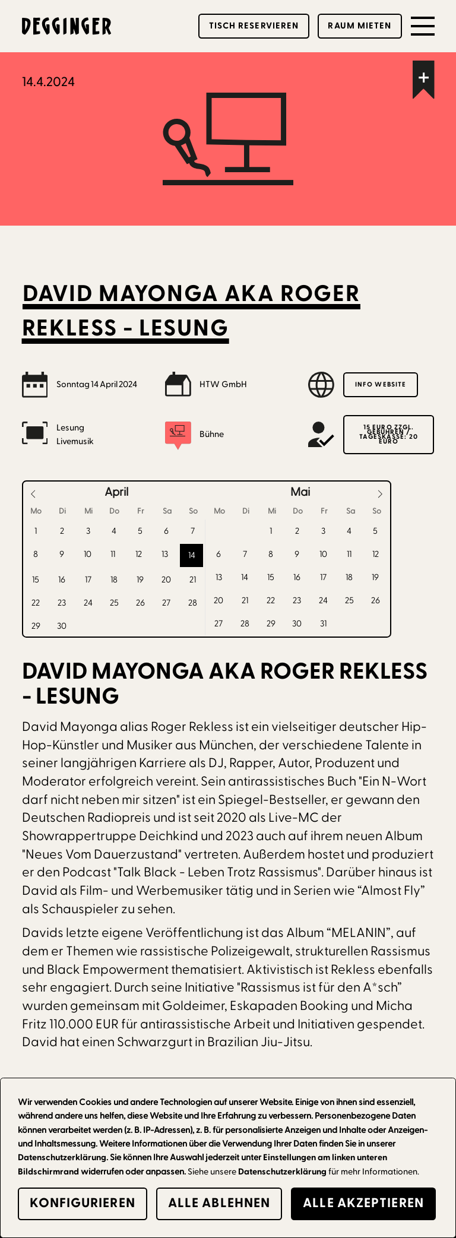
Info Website (380, 384)
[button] (423, 26)
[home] (66, 26)
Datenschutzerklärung (282, 1171)
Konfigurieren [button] (82, 1203)
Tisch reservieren (254, 25)
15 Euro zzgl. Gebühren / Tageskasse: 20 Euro (388, 435)
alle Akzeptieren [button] (363, 1203)
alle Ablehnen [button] (219, 1203)
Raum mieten (359, 25)
